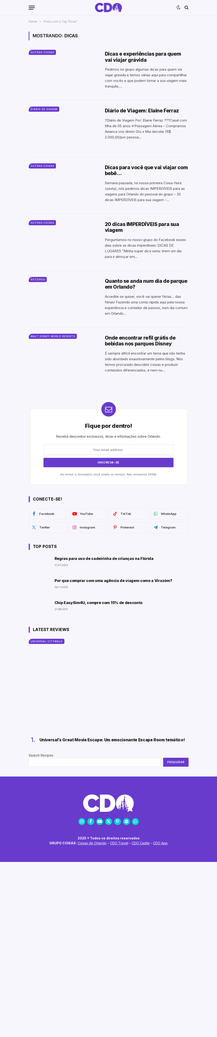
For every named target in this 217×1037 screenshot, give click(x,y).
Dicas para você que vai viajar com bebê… (146, 170)
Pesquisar (175, 762)
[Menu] (32, 7)
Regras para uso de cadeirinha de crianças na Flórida (104, 558)
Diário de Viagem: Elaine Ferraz (142, 111)
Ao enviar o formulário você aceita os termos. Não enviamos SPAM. (108, 474)
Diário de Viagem (44, 109)
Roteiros (38, 279)
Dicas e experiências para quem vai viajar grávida (143, 57)
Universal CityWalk (47, 641)
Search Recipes (41, 755)
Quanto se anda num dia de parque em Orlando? (146, 284)
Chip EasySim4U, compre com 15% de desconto (99, 603)
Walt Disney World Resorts (53, 336)
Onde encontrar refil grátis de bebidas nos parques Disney (140, 341)
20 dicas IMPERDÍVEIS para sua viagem (142, 227)
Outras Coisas (42, 52)
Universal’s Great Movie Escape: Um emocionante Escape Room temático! (112, 740)
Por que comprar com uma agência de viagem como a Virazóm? (113, 580)
